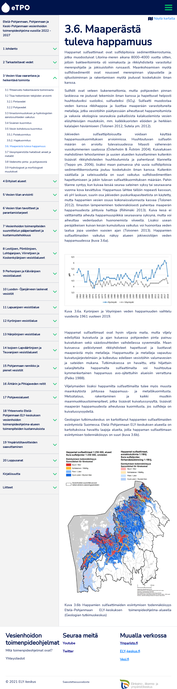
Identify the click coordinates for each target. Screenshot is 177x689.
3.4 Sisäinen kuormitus (18, 123)
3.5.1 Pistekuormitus (19, 134)
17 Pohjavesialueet (16, 397)
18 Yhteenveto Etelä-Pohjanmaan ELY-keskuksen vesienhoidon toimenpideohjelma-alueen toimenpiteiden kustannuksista (23, 420)
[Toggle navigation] (168, 7)
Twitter (68, 651)
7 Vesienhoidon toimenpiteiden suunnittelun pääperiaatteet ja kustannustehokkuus (24, 230)
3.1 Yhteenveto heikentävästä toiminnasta (29, 90)
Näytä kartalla (164, 18)
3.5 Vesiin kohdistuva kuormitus (23, 129)
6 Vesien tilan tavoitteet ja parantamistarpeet (20, 210)
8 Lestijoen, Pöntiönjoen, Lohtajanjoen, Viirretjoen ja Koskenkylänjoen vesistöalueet (24, 253)
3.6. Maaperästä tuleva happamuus (25, 146)
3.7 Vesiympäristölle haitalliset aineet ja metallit (28, 154)
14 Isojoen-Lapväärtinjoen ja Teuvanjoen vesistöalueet (22, 350)
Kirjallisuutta (11, 474)
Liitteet (8, 487)
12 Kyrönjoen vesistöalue (20, 321)
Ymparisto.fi (129, 643)
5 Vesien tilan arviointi (18, 195)
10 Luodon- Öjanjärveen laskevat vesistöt (25, 291)
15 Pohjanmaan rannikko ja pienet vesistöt (21, 368)
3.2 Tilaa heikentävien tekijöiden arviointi (28, 96)
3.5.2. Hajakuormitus (19, 140)
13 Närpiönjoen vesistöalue (21, 334)
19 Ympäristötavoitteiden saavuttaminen (20, 444)
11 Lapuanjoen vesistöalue (21, 307)
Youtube (69, 643)
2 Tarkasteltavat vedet (18, 62)
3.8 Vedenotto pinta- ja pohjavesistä (26, 162)
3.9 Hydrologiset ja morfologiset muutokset (24, 169)
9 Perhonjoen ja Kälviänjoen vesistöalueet (21, 273)
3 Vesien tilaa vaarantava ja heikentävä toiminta (21, 78)
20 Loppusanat (13, 460)
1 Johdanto (10, 49)
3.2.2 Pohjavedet (16, 107)
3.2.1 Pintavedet (16, 101)
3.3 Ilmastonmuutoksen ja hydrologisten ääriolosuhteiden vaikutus (28, 115)
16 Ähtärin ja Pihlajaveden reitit (24, 384)
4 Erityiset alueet (14, 181)
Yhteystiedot (15, 658)
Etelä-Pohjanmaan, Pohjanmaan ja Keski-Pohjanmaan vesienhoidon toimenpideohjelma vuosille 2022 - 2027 (27, 28)
